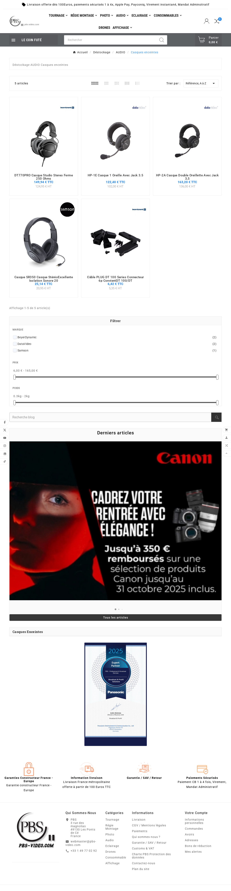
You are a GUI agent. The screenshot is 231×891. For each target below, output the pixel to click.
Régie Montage (111, 827)
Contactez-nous (143, 863)
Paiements (139, 831)
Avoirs (189, 834)
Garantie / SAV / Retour (149, 842)
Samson (117, 350)
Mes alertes (193, 851)
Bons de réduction (198, 846)
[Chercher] (110, 40)
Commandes (194, 828)
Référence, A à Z (201, 83)
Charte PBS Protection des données (151, 856)
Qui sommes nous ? (146, 837)
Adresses (191, 840)
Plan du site (140, 869)
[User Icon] (207, 21)
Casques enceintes (28, 631)
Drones (110, 851)
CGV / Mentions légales (149, 825)
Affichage (112, 863)
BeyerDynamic (117, 337)
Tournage (112, 819)
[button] (115, 609)
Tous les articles (115, 617)
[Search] (161, 40)
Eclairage (112, 846)
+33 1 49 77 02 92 (84, 850)
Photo (109, 834)
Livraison (139, 819)
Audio (109, 840)
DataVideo (117, 343)
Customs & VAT (143, 848)
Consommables (116, 857)
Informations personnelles (194, 821)
